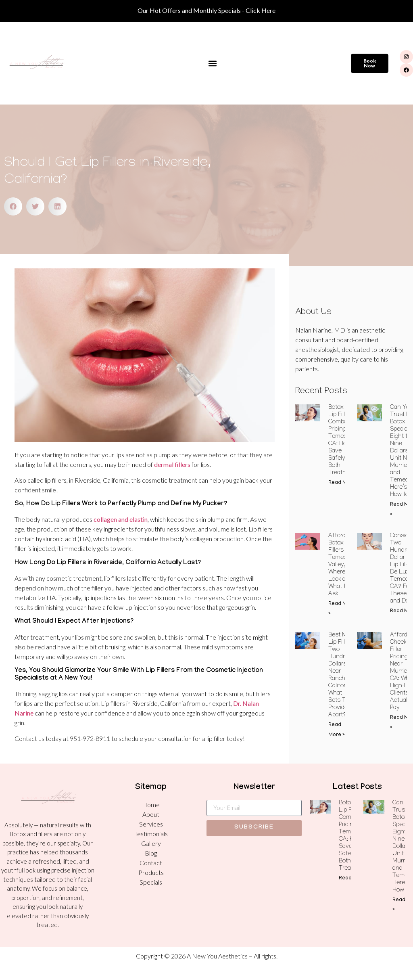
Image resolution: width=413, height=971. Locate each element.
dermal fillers (172, 464)
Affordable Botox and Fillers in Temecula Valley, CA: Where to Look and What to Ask (342, 565)
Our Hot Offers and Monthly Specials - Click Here (206, 10)
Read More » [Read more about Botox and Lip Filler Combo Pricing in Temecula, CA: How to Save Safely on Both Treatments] (343, 483)
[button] (212, 63)
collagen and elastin (121, 519)
